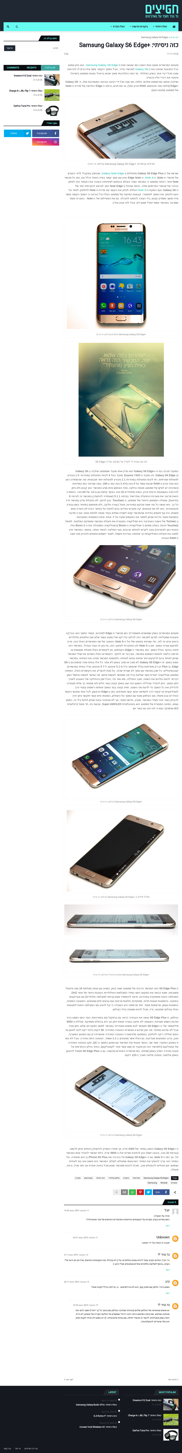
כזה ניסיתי (100, 1178)
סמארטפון (88, 1178)
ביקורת (126, 1178)
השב (168, 1225)
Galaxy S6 (141, 69)
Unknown (163, 1237)
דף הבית (174, 37)
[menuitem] (174, 26)
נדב (167, 1281)
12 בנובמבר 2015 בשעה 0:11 (76, 1254)
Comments (13, 67)
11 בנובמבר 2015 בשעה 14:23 (76, 1210)
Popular (50, 67)
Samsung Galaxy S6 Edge (102, 64)
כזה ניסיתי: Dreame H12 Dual (28, 75)
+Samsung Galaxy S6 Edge (154, 37)
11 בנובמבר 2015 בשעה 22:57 (85, 1237)
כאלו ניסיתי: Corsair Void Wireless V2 (98, 1427)
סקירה (78, 1178)
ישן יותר (69, 1379)
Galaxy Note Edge (113, 173)
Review (164, 1182)
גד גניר (165, 1254)
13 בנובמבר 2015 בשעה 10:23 (85, 1305)
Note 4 (149, 177)
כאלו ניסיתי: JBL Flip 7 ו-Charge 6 (25, 90)
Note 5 (142, 189)
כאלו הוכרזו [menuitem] (119, 26)
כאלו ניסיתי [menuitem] (161, 26)
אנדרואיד (136, 1178)
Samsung (152, 1182)
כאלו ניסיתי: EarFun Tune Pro (28, 106)
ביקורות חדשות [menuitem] (140, 26)
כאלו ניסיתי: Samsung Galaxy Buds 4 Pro (96, 1404)
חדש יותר (172, 1379)
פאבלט (174, 1182)
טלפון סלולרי (114, 1178)
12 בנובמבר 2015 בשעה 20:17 (76, 1281)
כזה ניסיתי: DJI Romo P (105, 1416)
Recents (31, 67)
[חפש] (37, 48)
